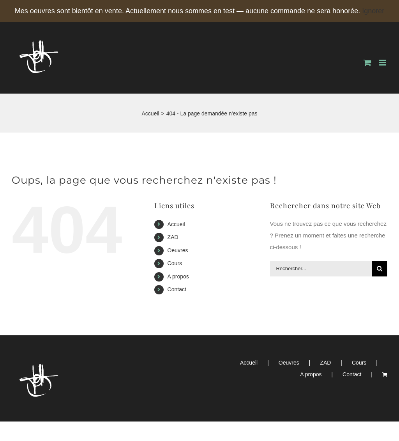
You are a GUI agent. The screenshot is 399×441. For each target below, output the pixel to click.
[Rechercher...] (321, 268)
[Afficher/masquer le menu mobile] (383, 62)
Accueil (176, 224)
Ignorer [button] (373, 11)
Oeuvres (178, 250)
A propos (178, 276)
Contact (177, 289)
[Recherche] (379, 268)
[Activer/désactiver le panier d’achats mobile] (367, 62)
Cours (175, 263)
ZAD (173, 237)
